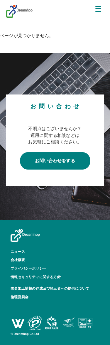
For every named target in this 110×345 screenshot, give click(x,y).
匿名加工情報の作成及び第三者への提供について (50, 288)
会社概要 (18, 260)
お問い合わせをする (55, 160)
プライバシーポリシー (28, 268)
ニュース (18, 252)
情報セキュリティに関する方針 (36, 277)
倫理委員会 (19, 297)
